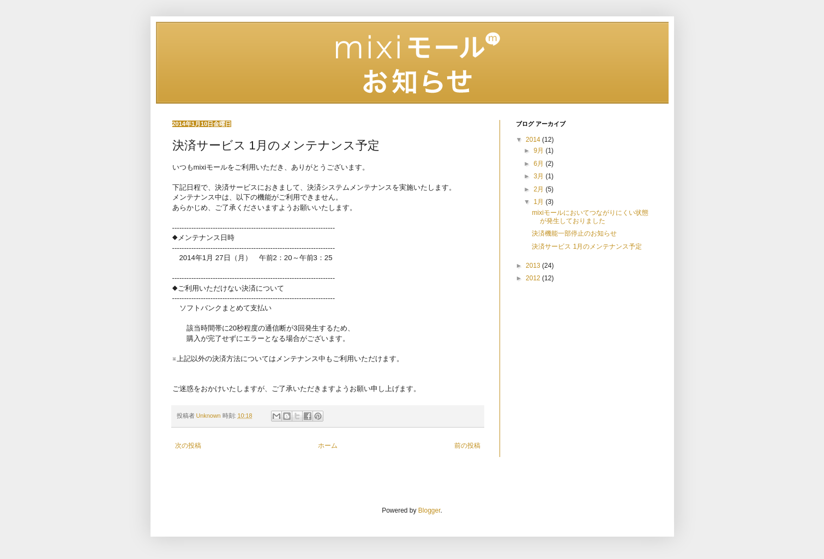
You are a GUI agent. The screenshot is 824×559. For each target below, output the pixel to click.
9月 (539, 150)
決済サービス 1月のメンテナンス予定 (587, 246)
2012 (534, 278)
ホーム (328, 445)
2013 (534, 265)
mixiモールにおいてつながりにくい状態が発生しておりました (590, 216)
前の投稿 (467, 445)
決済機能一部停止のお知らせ (574, 233)
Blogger (429, 510)
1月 (539, 202)
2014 (534, 139)
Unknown (209, 415)
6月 (539, 163)
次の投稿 (188, 445)
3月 (539, 176)
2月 (539, 189)
